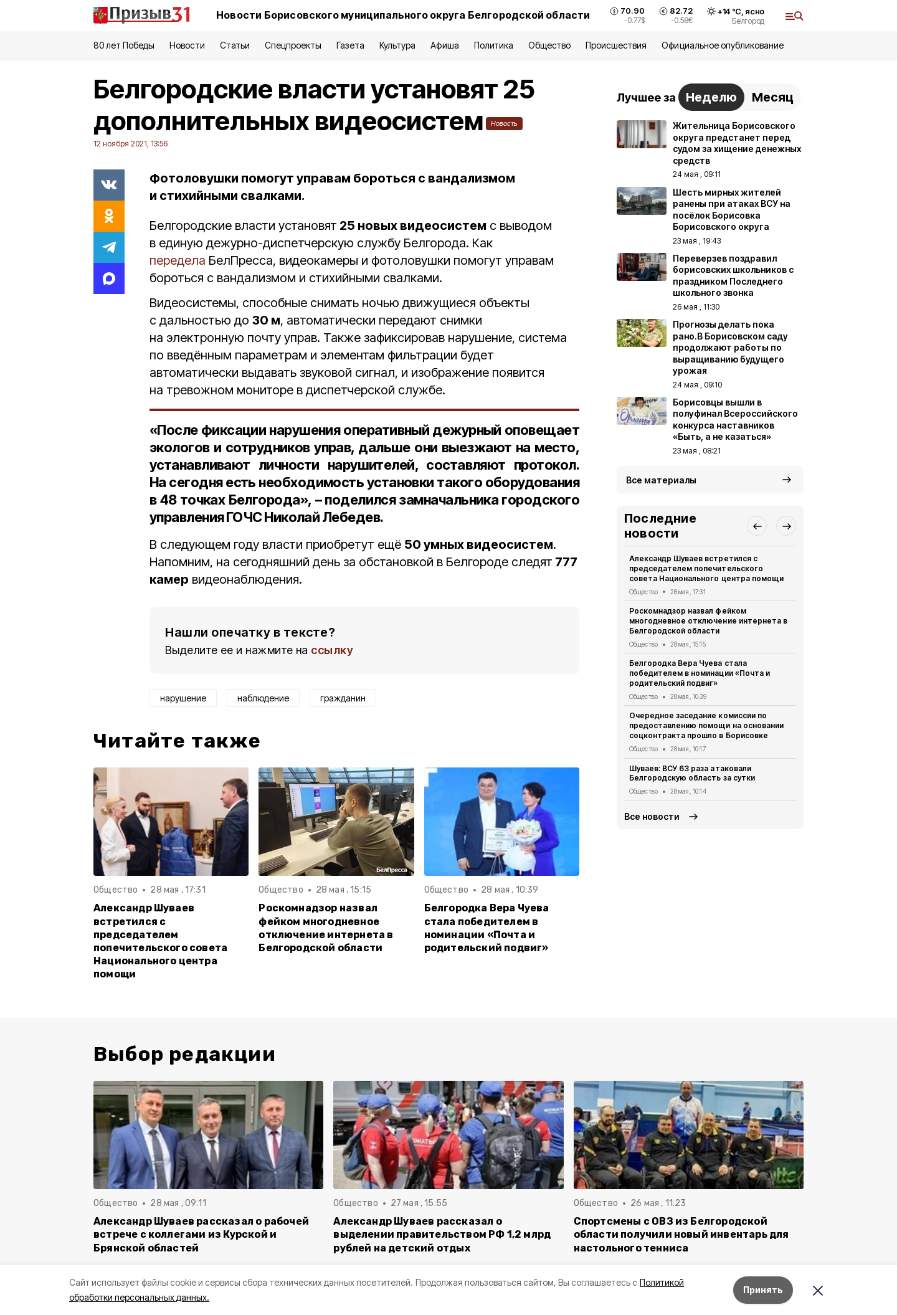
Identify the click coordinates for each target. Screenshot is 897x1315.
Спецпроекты (293, 45)
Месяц (773, 97)
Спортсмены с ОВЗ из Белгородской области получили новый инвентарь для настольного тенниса (681, 1234)
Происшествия (616, 45)
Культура (397, 45)
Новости (186, 45)
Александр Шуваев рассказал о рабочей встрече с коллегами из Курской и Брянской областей (201, 1234)
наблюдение (263, 698)
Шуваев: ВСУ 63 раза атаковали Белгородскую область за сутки (692, 773)
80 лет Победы (123, 45)
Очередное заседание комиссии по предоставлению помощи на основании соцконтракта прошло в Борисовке (706, 725)
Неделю (711, 97)
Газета (350, 45)
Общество (549, 45)
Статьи (235, 45)
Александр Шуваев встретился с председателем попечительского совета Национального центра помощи (160, 941)
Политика (493, 45)
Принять (763, 1289)
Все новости (652, 816)
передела (178, 260)
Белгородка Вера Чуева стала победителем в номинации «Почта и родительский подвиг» (486, 927)
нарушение (183, 698)
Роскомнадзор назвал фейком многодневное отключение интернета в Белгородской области (326, 927)
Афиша (444, 45)
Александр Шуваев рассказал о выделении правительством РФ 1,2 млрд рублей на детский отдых (442, 1234)
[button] (757, 526)
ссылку (332, 650)
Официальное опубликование (723, 45)
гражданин (343, 698)
